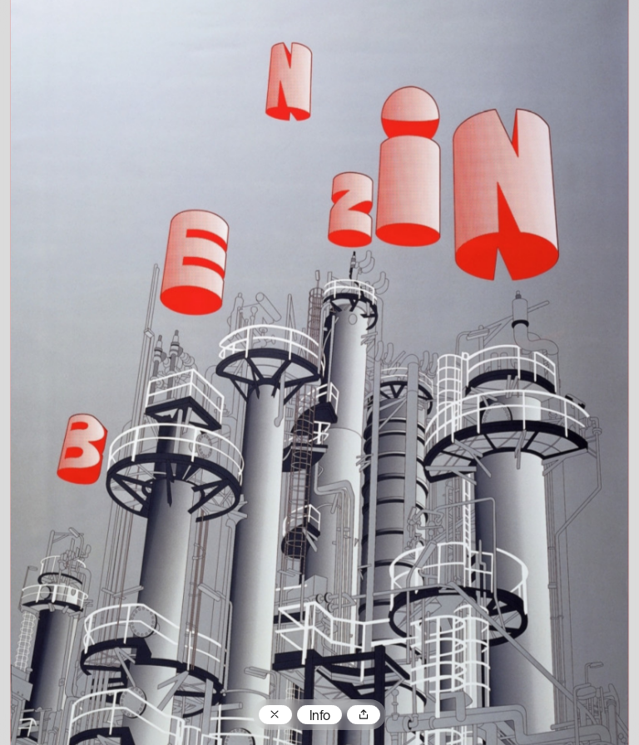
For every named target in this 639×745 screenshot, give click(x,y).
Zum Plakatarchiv (275, 715)
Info (320, 716)
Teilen (363, 715)
